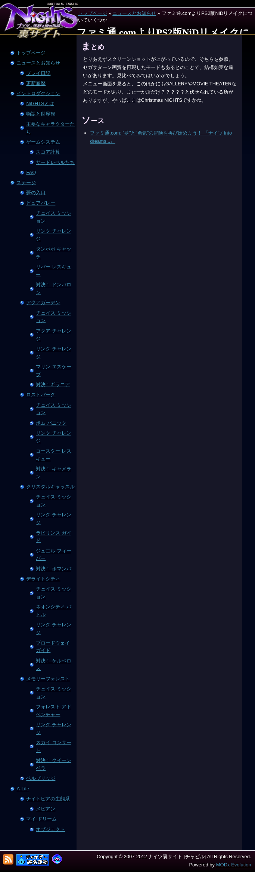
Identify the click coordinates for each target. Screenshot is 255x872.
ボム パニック (51, 423)
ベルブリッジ (40, 778)
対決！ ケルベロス (53, 664)
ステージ (26, 182)
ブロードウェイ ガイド (53, 647)
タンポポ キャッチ (53, 252)
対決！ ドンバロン (53, 288)
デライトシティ (43, 579)
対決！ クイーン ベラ (53, 764)
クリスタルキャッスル (50, 486)
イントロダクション (38, 93)
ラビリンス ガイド (53, 537)
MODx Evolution (233, 865)
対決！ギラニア (53, 384)
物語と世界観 (40, 114)
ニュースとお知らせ (134, 13)
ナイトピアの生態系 (48, 799)
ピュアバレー (40, 203)
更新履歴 (36, 83)
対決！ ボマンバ (53, 569)
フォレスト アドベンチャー (53, 710)
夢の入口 (36, 192)
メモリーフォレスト (48, 678)
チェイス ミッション (53, 217)
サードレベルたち (55, 162)
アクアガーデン (43, 302)
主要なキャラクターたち (50, 128)
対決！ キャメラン (53, 472)
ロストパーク (40, 394)
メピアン (45, 809)
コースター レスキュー (53, 455)
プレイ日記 (38, 73)
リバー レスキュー (53, 270)
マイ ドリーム (41, 819)
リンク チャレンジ (53, 235)
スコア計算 (48, 152)
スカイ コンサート (53, 746)
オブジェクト (50, 829)
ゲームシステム (43, 142)
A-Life (22, 788)
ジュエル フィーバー (53, 554)
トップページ (92, 13)
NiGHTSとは (40, 103)
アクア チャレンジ (53, 334)
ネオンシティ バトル (53, 610)
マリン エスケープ (53, 370)
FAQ (31, 172)
